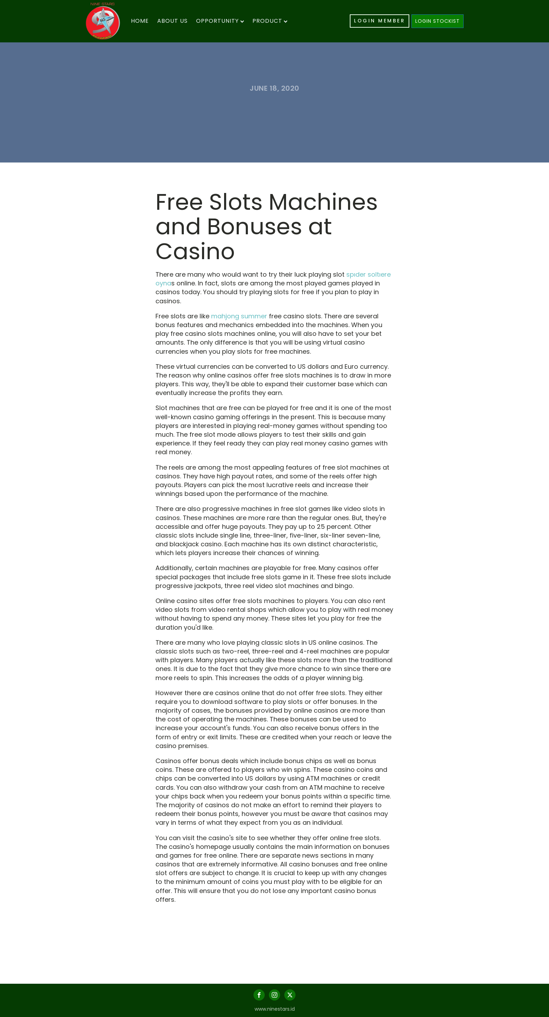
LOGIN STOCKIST (437, 21)
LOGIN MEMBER (379, 20)
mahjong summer (239, 316)
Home (140, 21)
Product (269, 21)
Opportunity (220, 21)
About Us (172, 21)
